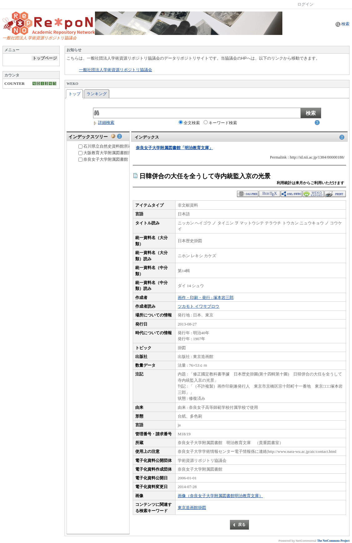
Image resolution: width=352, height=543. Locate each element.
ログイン (305, 4)
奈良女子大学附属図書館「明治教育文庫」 (119, 159)
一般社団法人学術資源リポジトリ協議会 (115, 70)
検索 (342, 24)
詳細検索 (103, 122)
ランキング (97, 93)
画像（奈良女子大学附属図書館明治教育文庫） (220, 495)
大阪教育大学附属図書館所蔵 (107, 152)
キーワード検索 (220, 122)
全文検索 (189, 122)
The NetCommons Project (333, 540)
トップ (74, 93)
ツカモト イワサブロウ (198, 306)
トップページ (44, 58)
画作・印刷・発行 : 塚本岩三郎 (206, 297)
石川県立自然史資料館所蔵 (105, 146)
